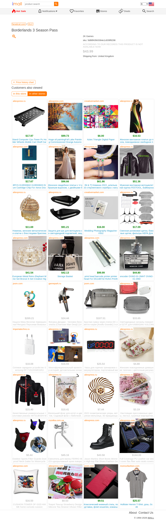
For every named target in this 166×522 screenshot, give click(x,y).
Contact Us (146, 512)
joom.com (18, 283)
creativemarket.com (94, 101)
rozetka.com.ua (56, 420)
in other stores (37, 93)
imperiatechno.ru (21, 329)
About (133, 512)
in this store (19, 93)
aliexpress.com (56, 101)
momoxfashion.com (129, 466)
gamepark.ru (55, 283)
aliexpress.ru (19, 101)
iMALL (151, 517)
